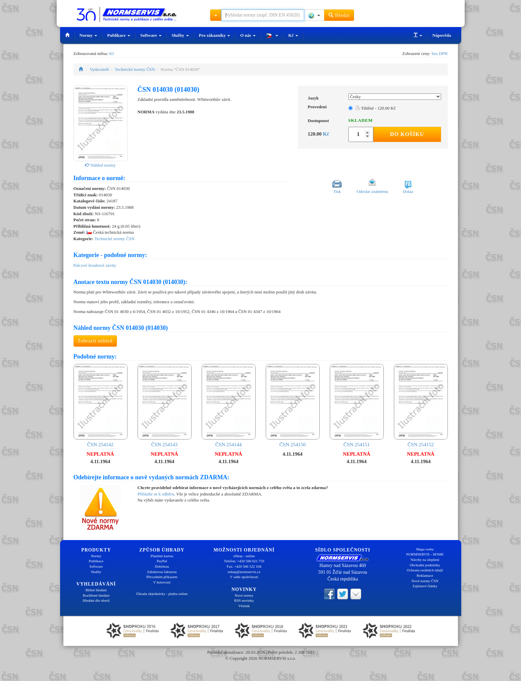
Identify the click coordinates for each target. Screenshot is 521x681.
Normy (88, 35)
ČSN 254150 (293, 405)
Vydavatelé (99, 69)
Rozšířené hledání (96, 595)
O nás (247, 35)
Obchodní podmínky (425, 565)
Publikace (118, 35)
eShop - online (244, 556)
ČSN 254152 (421, 405)
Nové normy (244, 595)
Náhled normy (100, 165)
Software (151, 35)
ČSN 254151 (357, 405)
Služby (180, 35)
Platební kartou (162, 556)
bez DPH (439, 53)
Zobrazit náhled (95, 340)
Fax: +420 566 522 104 (244, 566)
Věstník (244, 606)
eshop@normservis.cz (244, 572)
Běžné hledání (96, 590)
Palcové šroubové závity (95, 265)
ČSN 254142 (100, 405)
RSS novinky (244, 600)
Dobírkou (162, 566)
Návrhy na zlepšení (425, 560)
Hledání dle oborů (96, 600)
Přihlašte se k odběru (156, 493)
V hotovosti (161, 582)
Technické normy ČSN (135, 69)
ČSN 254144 (229, 405)
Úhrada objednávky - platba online (162, 594)
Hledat (339, 15)
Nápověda (441, 35)
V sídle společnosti (244, 577)
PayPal (162, 561)
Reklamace (425, 575)
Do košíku (407, 134)
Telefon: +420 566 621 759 (244, 561)
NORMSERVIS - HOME (425, 554)
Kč (293, 35)
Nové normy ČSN (424, 581)
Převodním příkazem (161, 577)
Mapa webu (425, 549)
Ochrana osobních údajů (425, 570)
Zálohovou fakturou (162, 572)
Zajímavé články (424, 586)
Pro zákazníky (214, 35)
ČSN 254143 (165, 405)
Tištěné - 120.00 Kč (375, 108)
